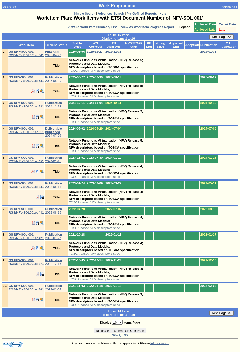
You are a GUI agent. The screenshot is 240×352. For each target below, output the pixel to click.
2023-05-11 (53, 185)
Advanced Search (111, 13)
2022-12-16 (53, 261)
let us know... (159, 343)
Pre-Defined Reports (142, 13)
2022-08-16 (53, 210)
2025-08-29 (53, 79)
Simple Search (84, 13)
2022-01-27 (53, 236)
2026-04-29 (53, 53)
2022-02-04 (53, 287)
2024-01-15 (53, 159)
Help (162, 13)
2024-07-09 (53, 132)
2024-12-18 (53, 104)
